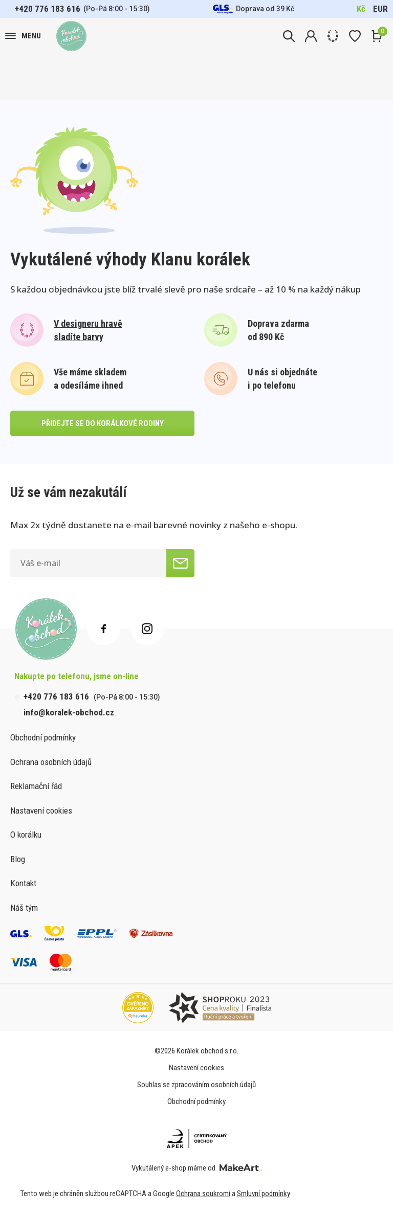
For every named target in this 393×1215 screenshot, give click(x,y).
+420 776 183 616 (47, 9)
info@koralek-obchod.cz (69, 712)
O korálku (25, 834)
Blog (17, 859)
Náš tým (24, 908)
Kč (361, 9)
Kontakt (23, 883)
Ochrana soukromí (203, 1193)
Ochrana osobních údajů (51, 762)
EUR (380, 9)
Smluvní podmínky (263, 1193)
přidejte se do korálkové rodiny (102, 423)
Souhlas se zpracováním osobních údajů (196, 1084)
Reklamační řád (36, 786)
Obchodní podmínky (43, 737)
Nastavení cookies (41, 810)
